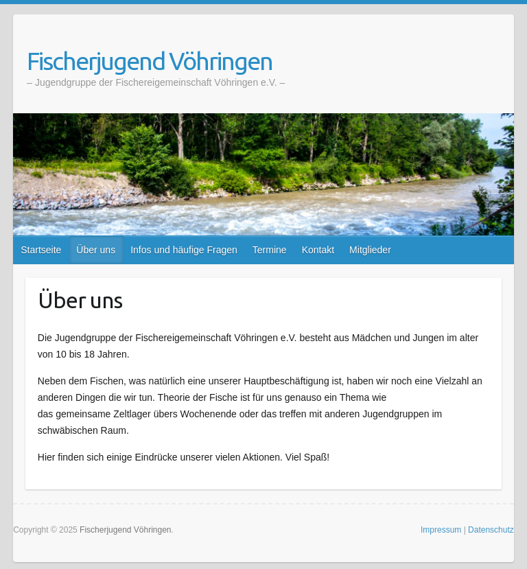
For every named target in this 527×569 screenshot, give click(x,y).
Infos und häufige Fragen (183, 249)
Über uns (95, 249)
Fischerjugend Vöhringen (149, 61)
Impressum (441, 530)
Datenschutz (491, 530)
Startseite (41, 249)
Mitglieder (370, 249)
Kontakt (318, 249)
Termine (270, 249)
